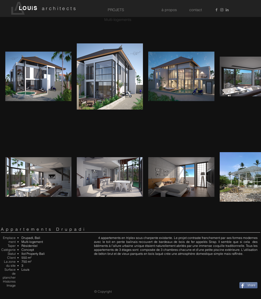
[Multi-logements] (117, 20)
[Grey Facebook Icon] (216, 10)
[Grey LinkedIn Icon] (227, 10)
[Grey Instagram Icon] (222, 10)
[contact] (195, 10)
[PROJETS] (116, 10)
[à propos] (169, 10)
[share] (248, 285)
